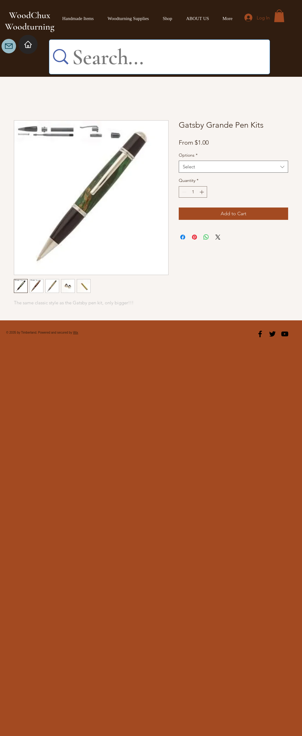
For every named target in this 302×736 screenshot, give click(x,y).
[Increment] (202, 192)
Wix (75, 332)
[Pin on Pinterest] (194, 237)
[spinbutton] (192, 192)
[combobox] (233, 167)
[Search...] (164, 57)
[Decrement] (183, 192)
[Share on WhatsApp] (206, 237)
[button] (279, 16)
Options (188, 155)
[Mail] (9, 46)
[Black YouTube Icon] (284, 334)
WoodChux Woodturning (29, 21)
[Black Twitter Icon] (272, 334)
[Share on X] (218, 237)
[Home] (28, 44)
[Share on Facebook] (182, 237)
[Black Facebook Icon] (260, 334)
